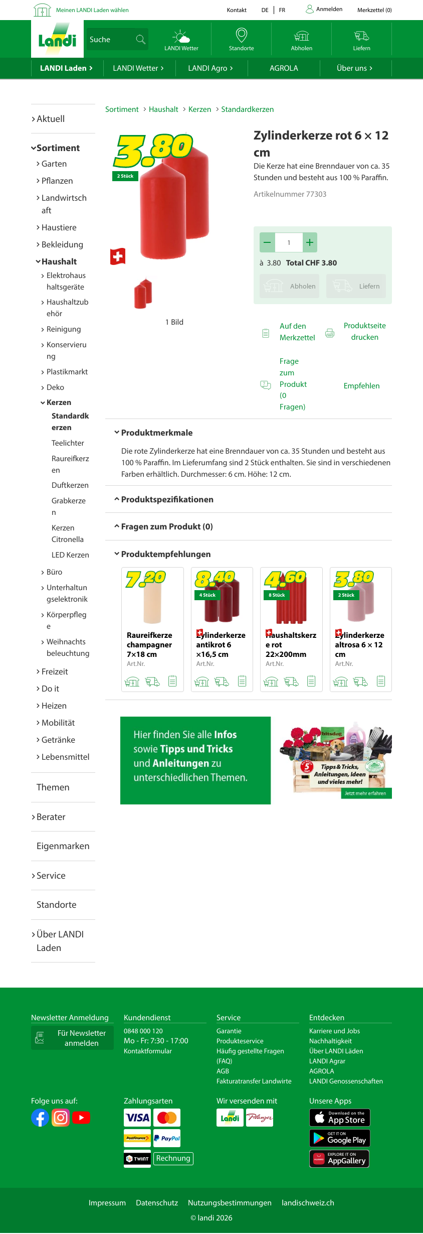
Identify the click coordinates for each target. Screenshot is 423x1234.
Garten (54, 163)
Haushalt (59, 261)
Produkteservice (240, 1040)
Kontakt (237, 10)
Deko (55, 387)
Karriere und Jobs (334, 1030)
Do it (50, 688)
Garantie (229, 1030)
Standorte (57, 904)
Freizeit (55, 671)
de (265, 10)
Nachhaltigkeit (330, 1040)
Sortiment (58, 148)
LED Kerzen (70, 555)
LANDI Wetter (135, 68)
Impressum (107, 1203)
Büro (54, 572)
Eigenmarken (63, 846)
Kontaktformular (148, 1050)
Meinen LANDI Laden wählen (92, 10)
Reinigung (64, 329)
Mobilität (58, 722)
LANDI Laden (63, 68)
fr (282, 10)
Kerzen (59, 402)
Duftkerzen (70, 485)
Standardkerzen (248, 109)
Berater (51, 816)
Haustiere (59, 227)
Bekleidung (62, 244)
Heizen (54, 705)
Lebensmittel (66, 756)
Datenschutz (157, 1203)
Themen (53, 787)
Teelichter (68, 443)
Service (51, 875)
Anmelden (329, 9)
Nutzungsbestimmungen (230, 1203)
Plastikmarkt (67, 372)
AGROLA (284, 68)
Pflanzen (57, 180)
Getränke (58, 739)
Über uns (352, 68)
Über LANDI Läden (336, 1050)
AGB (223, 1070)
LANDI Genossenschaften (346, 1080)
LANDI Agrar (327, 1060)
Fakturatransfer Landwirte (254, 1080)
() (374, 10)
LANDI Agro (207, 68)
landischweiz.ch (308, 1203)
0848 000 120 (143, 1030)
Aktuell (51, 118)
